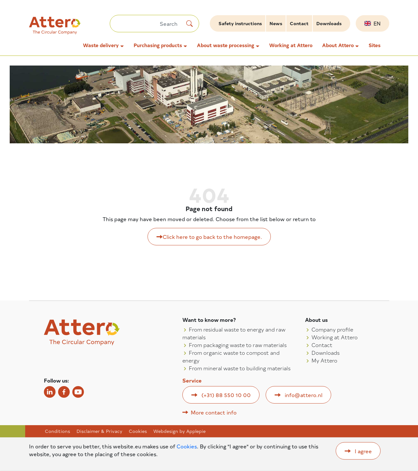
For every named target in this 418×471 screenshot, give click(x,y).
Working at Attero (290, 45)
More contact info (214, 412)
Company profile (332, 329)
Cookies (138, 431)
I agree (363, 451)
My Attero (324, 360)
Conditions (57, 431)
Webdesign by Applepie (179, 431)
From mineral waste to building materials (240, 368)
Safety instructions (240, 23)
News (276, 23)
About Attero (338, 45)
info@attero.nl (303, 394)
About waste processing (225, 45)
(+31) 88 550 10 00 (226, 394)
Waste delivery (101, 45)
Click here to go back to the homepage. (212, 236)
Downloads (329, 23)
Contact (299, 23)
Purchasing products (158, 45)
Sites (375, 45)
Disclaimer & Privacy (99, 431)
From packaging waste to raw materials (238, 344)
